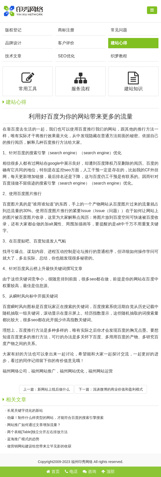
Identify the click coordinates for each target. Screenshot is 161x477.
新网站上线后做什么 (54, 389)
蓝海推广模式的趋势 (23, 439)
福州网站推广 (43, 371)
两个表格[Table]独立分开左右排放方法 (37, 432)
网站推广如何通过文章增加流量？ (34, 425)
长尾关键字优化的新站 (25, 410)
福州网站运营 (100, 371)
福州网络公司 (15, 371)
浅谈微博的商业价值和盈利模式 (118, 389)
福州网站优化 (72, 371)
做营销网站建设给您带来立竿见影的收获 (39, 446)
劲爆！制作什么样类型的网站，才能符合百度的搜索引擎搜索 (55, 418)
